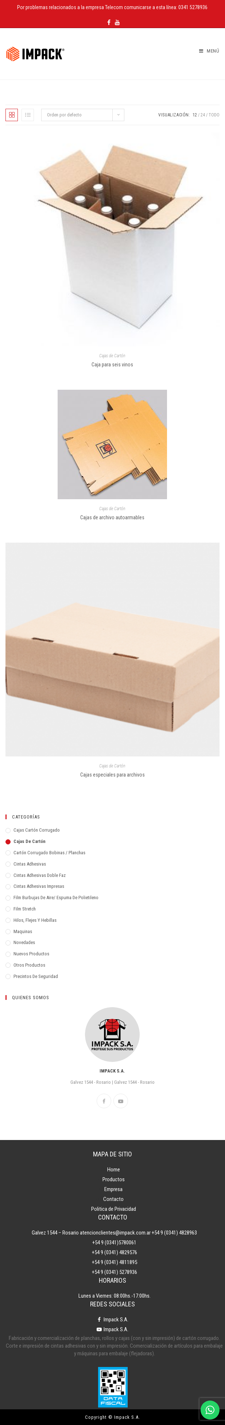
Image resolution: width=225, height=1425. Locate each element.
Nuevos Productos (31, 953)
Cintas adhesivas (29, 864)
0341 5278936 (192, 7)
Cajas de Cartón (112, 355)
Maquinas (22, 931)
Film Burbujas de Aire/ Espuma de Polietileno (55, 897)
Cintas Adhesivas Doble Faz (39, 875)
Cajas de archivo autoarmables (112, 517)
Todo (214, 115)
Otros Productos (29, 965)
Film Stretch (24, 909)
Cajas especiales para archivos (112, 775)
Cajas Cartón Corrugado (36, 830)
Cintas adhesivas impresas (38, 886)
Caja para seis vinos (112, 364)
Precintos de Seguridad (35, 976)
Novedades (24, 942)
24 (203, 115)
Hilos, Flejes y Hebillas (35, 920)
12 (195, 115)
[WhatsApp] (210, 1410)
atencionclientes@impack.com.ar (115, 1232)
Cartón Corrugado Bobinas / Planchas (49, 852)
